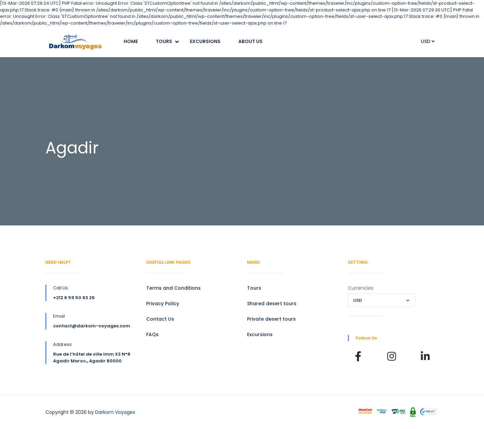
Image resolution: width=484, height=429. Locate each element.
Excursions (205, 41)
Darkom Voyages (115, 412)
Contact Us (160, 319)
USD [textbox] (357, 300)
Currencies (360, 288)
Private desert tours (271, 319)
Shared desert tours (271, 303)
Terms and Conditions (173, 288)
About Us (250, 41)
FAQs (152, 334)
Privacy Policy (162, 303)
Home (131, 41)
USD (428, 41)
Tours (164, 41)
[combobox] (381, 300)
